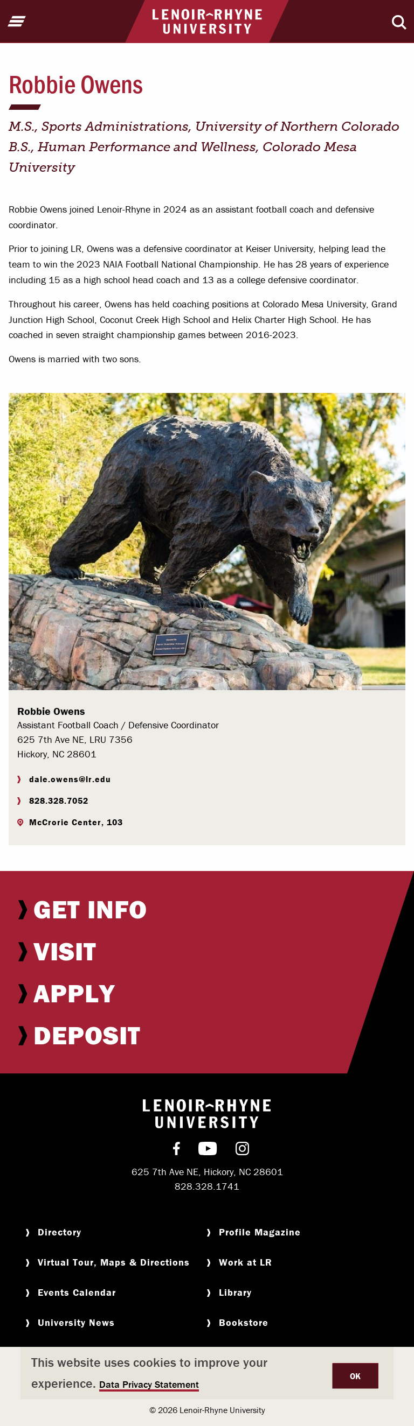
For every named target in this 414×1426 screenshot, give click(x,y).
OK (355, 1376)
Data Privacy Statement (149, 1384)
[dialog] (207, 1373)
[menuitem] (207, 909)
